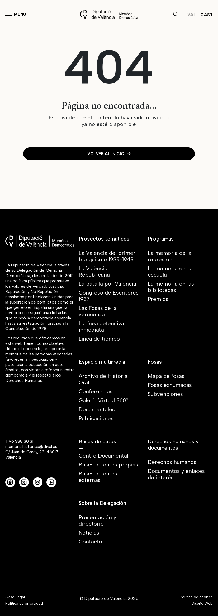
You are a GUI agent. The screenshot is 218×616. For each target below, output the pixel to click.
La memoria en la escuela (169, 271)
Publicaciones (96, 418)
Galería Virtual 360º (103, 400)
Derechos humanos (172, 462)
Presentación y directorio (97, 520)
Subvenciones (165, 394)
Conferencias (95, 391)
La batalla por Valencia (107, 283)
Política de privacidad (24, 603)
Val (191, 14)
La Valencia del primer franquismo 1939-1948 (107, 256)
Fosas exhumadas (170, 385)
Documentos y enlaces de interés (176, 474)
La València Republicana (94, 271)
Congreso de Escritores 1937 (109, 295)
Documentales (97, 409)
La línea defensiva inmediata (101, 326)
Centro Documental (103, 455)
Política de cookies (196, 597)
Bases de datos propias (108, 464)
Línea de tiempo (99, 339)
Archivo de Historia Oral (103, 379)
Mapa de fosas (166, 376)
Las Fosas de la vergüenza (98, 311)
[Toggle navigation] (15, 14)
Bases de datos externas (98, 476)
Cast (206, 14)
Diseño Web (202, 603)
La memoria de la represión (169, 256)
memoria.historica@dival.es (31, 446)
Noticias (89, 532)
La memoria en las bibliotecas (171, 286)
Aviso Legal (15, 597)
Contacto (90, 541)
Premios (158, 299)
